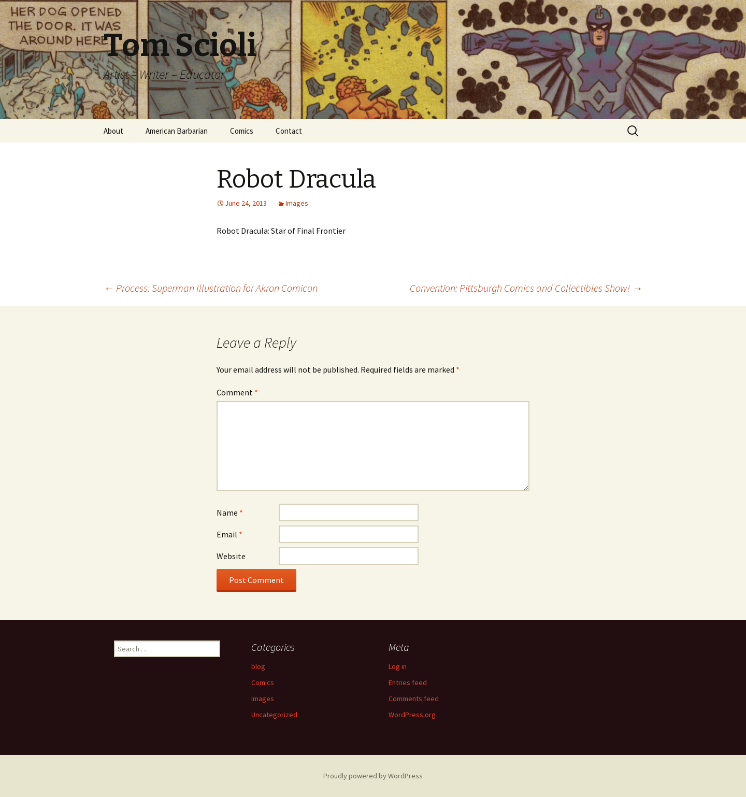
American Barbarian (177, 131)
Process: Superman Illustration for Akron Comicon (211, 287)
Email (229, 534)
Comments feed (414, 698)
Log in (398, 666)
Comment (237, 392)
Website (231, 556)
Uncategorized (274, 714)
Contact (289, 131)
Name (230, 512)
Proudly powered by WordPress (373, 775)
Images (296, 203)
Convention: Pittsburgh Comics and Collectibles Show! (526, 287)
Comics (241, 131)
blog (258, 666)
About (113, 131)
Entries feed (408, 682)
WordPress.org (412, 714)
